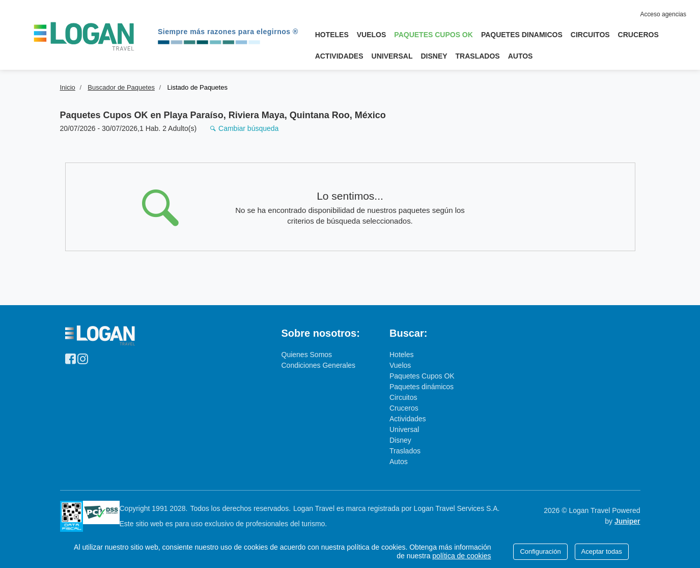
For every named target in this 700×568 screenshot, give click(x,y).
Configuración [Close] (540, 551)
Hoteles (332, 35)
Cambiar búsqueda (244, 128)
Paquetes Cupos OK (435, 32)
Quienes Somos (307, 354)
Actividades (339, 56)
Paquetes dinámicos (421, 387)
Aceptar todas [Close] (601, 551)
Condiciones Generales (319, 365)
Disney (434, 56)
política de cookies (461, 556)
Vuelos (371, 35)
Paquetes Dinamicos (522, 35)
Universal (392, 56)
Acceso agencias (663, 14)
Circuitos (590, 35)
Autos (520, 56)
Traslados (478, 56)
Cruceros (638, 35)
